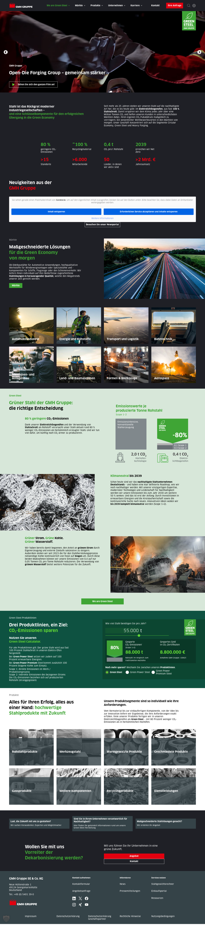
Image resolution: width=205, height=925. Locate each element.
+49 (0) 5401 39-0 (24, 895)
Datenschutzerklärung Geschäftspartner (99, 918)
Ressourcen (157, 899)
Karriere (135, 5)
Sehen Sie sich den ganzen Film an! (36, 84)
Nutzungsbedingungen (163, 917)
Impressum (30, 917)
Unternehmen (115, 5)
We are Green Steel (57, 5)
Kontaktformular (81, 885)
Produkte (95, 5)
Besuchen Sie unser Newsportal (102, 224)
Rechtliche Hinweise (130, 917)
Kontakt (155, 5)
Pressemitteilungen (130, 892)
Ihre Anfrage (174, 5)
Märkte (79, 5)
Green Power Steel (140, 672)
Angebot (134, 857)
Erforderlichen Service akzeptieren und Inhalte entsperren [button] (149, 211)
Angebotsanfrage (81, 892)
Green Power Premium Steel (164, 672)
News (122, 885)
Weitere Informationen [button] (102, 218)
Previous (5, 52)
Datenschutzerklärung (68, 917)
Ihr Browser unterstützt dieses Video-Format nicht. (102, 51)
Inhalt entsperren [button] (56, 211)
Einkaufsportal (159, 892)
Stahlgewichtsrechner (162, 885)
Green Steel (116, 672)
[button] (6, 919)
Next (199, 52)
